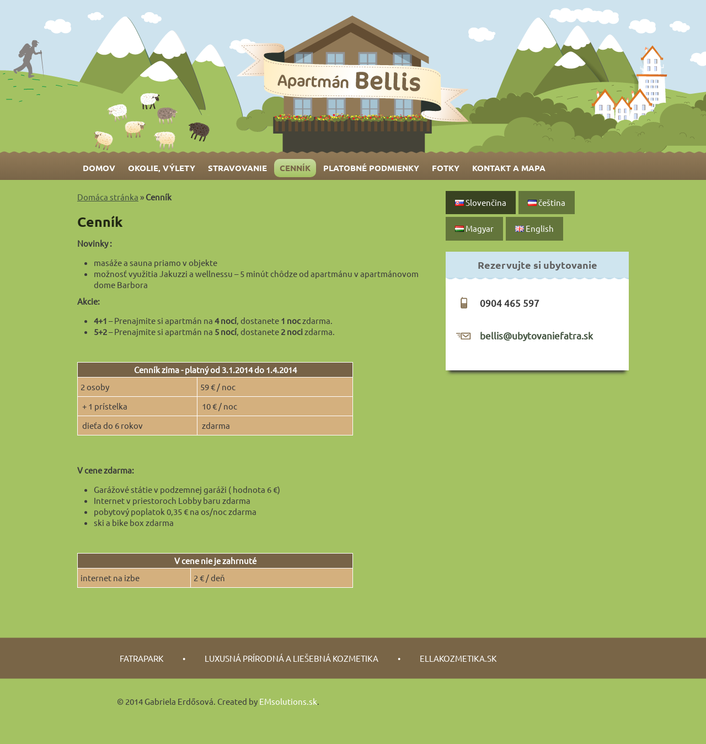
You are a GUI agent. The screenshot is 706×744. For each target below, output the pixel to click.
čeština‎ (546, 202)
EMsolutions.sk (288, 701)
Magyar (474, 228)
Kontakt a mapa (508, 167)
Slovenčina (480, 202)
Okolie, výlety (161, 167)
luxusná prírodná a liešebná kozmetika (291, 658)
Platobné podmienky (371, 167)
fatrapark (141, 658)
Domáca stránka (107, 197)
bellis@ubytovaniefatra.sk (536, 335)
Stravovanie (237, 167)
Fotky (445, 167)
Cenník (295, 167)
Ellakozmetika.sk (458, 658)
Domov (99, 167)
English (534, 228)
